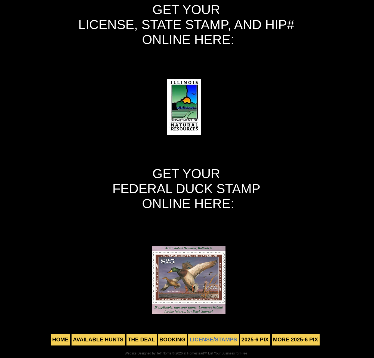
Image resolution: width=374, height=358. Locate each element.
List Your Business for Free (227, 353)
